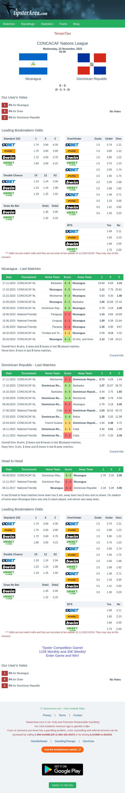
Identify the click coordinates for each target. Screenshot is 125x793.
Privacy (47, 715)
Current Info (116, 355)
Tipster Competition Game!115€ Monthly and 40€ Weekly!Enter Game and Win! (62, 651)
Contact (77, 715)
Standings (28, 24)
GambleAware (39, 741)
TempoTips (62, 33)
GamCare (88, 741)
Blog (76, 24)
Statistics (47, 24)
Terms (62, 715)
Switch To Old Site (62, 785)
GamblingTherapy (65, 741)
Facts (63, 24)
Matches (9, 24)
